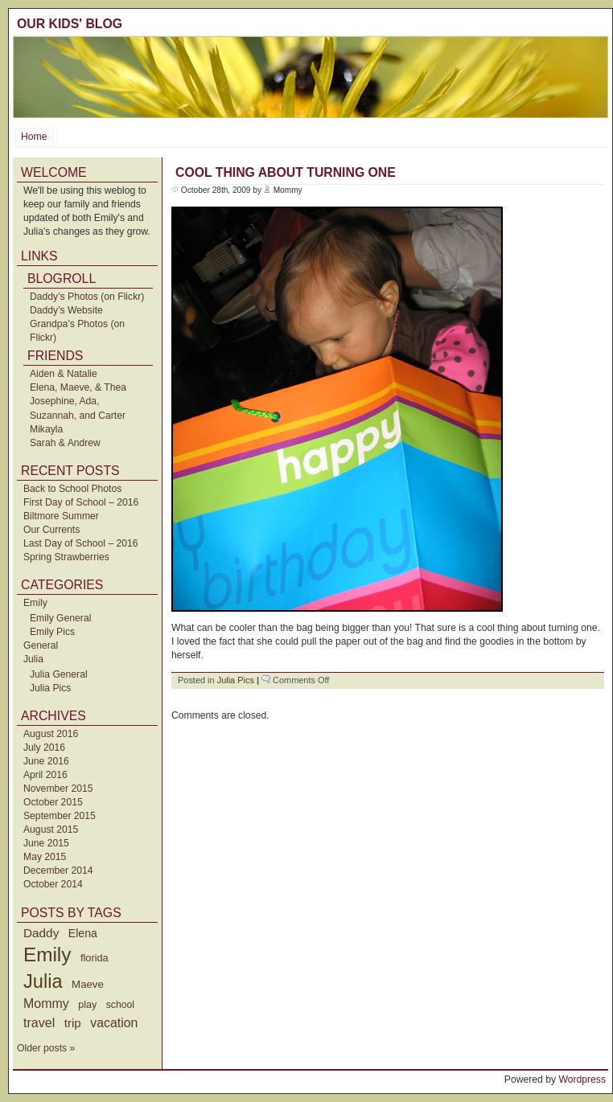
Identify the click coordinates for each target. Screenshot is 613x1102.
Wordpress (582, 1079)
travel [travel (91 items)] (39, 1022)
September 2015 (59, 815)
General (40, 645)
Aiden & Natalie (63, 373)
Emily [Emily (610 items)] (47, 954)
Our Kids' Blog (69, 24)
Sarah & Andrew (65, 443)
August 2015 (50, 829)
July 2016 (44, 747)
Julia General (59, 674)
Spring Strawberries (66, 557)
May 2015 (44, 856)
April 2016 (45, 774)
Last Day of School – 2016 (80, 543)
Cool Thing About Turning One (285, 172)
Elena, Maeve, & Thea (78, 387)
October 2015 (53, 802)
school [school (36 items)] (120, 1004)
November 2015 (58, 788)
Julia (33, 659)
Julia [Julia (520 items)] (43, 981)
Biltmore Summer (61, 516)
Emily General (60, 618)
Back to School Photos (72, 488)
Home (34, 136)
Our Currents (51, 529)
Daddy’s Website (66, 310)
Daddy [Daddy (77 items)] (41, 933)
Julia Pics (50, 688)
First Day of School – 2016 (80, 502)
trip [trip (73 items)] (72, 1023)
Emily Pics (52, 631)
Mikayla (46, 429)
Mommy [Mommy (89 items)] (46, 1003)
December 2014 (58, 870)
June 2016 (46, 761)
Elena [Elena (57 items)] (82, 933)
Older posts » (46, 1048)
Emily (35, 602)
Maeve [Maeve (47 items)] (88, 984)
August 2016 (50, 733)
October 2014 (53, 884)
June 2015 (46, 843)
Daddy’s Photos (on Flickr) (87, 296)
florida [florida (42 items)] (94, 958)
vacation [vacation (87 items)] (114, 1023)
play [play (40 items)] (87, 1004)
